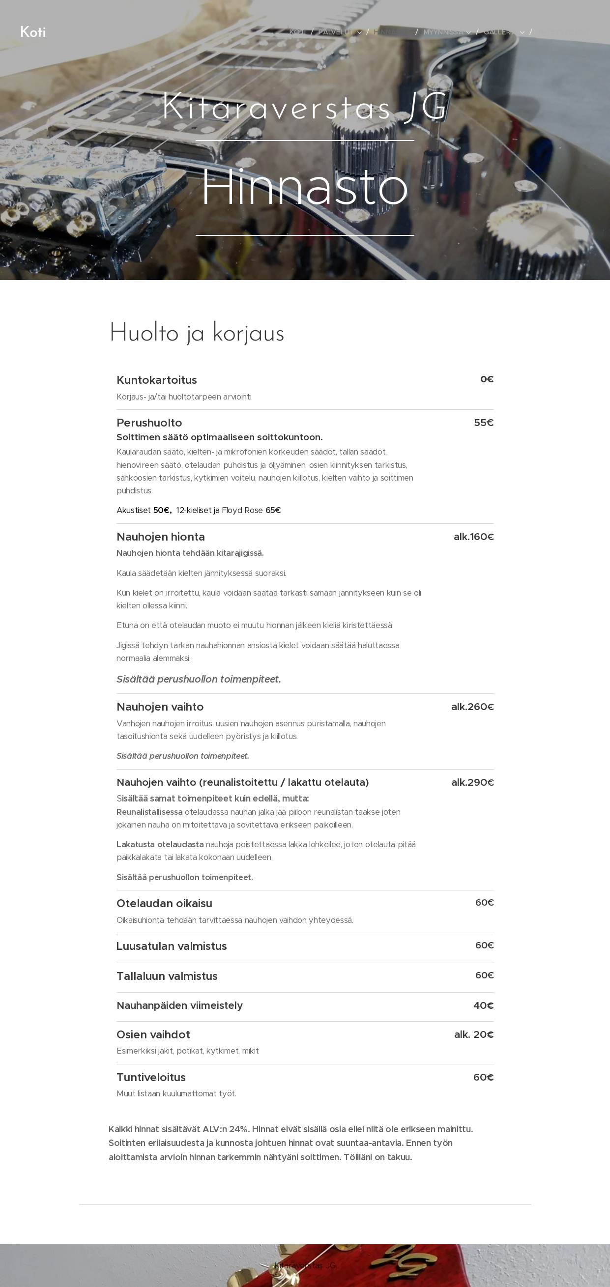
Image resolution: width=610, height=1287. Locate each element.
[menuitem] (300, 32)
